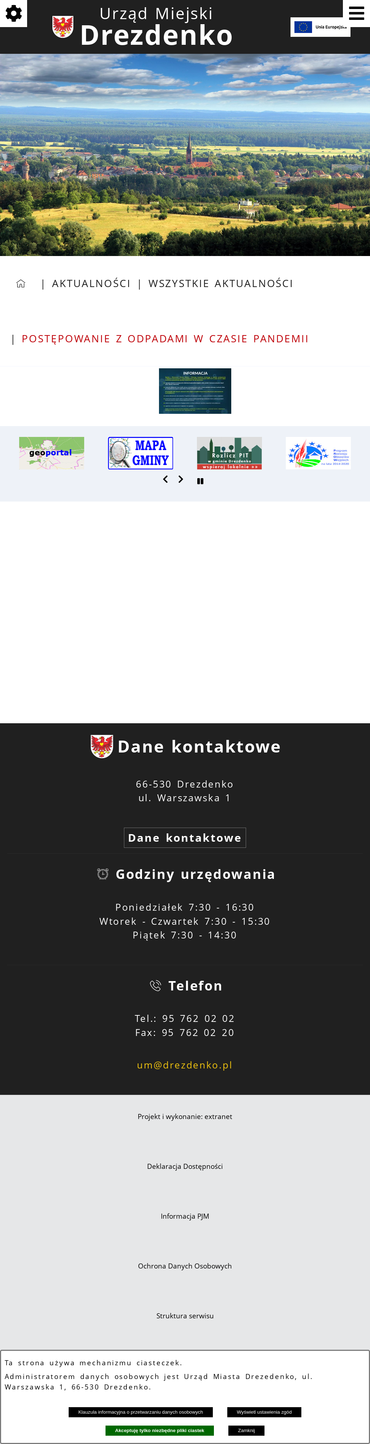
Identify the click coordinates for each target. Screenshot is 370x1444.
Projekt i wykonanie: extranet (185, 1116)
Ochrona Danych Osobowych (185, 1266)
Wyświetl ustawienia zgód (264, 1412)
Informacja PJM (185, 1216)
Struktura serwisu (185, 1316)
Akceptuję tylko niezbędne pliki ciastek (160, 1430)
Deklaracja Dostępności (185, 1166)
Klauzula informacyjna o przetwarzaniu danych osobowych (140, 1412)
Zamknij (246, 1430)
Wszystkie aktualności (221, 283)
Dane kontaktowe (185, 837)
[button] (195, 410)
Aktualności (91, 283)
